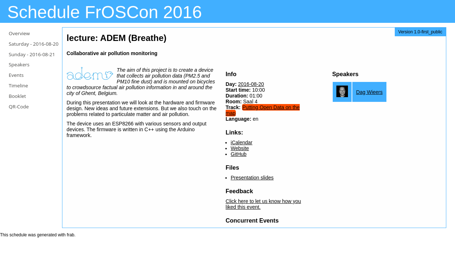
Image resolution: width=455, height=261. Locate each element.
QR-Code (19, 106)
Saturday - (33, 44)
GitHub (239, 154)
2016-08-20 (251, 84)
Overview (19, 33)
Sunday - (32, 54)
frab (70, 234)
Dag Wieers (369, 92)
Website (240, 148)
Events (16, 75)
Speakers (19, 64)
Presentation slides (252, 178)
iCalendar (242, 142)
